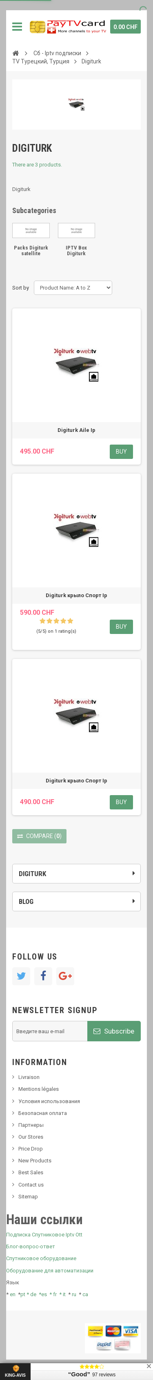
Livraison (29, 1077)
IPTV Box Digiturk (76, 250)
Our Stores (30, 1137)
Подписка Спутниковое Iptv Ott (44, 1235)
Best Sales (30, 1172)
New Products (34, 1160)
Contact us (31, 1185)
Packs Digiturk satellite (31, 250)
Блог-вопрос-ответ (30, 1246)
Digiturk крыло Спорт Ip (76, 595)
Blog (26, 901)
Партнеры (31, 1125)
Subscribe (113, 1031)
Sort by (20, 288)
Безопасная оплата (42, 1113)
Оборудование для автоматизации (49, 1271)
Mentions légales (38, 1089)
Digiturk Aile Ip (76, 430)
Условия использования (49, 1101)
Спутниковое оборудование (41, 1258)
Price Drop (30, 1149)
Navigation (17, 26)
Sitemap (28, 1196)
